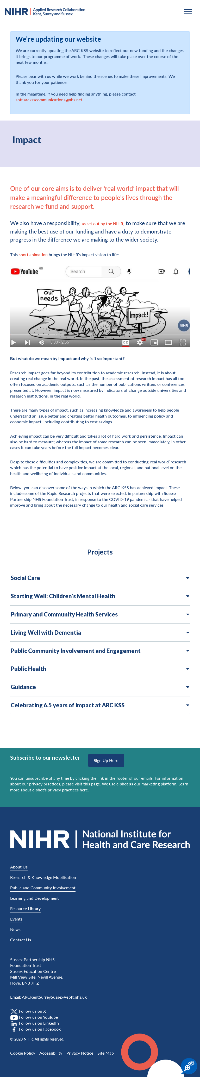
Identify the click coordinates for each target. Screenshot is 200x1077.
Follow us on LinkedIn (39, 1023)
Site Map (105, 1053)
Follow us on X (32, 1011)
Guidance (100, 687)
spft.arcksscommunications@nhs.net (49, 100)
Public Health (100, 669)
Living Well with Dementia (100, 632)
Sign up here (106, 760)
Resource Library (25, 908)
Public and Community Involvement (43, 888)
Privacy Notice (79, 1053)
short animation (33, 254)
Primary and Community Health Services (100, 614)
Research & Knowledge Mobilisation (43, 877)
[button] (188, 11)
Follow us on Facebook (40, 1029)
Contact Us (20, 940)
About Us (19, 867)
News (15, 929)
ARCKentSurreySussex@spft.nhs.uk (54, 997)
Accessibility (50, 1053)
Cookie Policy (22, 1053)
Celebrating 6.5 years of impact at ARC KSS (100, 705)
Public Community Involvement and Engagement (100, 651)
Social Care (100, 578)
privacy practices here (68, 790)
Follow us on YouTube (38, 1017)
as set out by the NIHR (102, 223)
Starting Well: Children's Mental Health (100, 596)
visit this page (87, 784)
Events (16, 919)
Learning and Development (34, 898)
